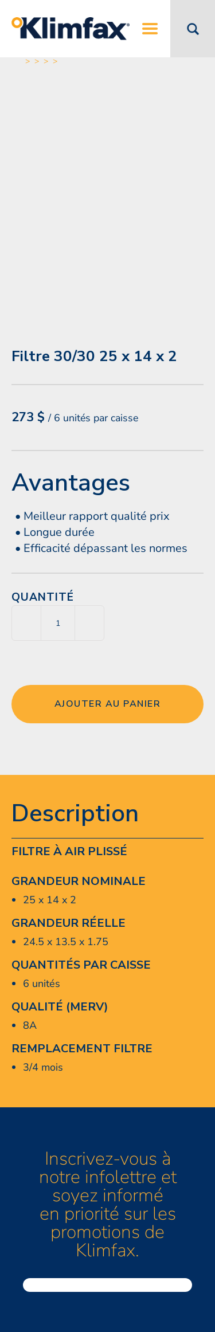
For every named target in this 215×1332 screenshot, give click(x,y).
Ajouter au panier (107, 704)
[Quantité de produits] (58, 623)
